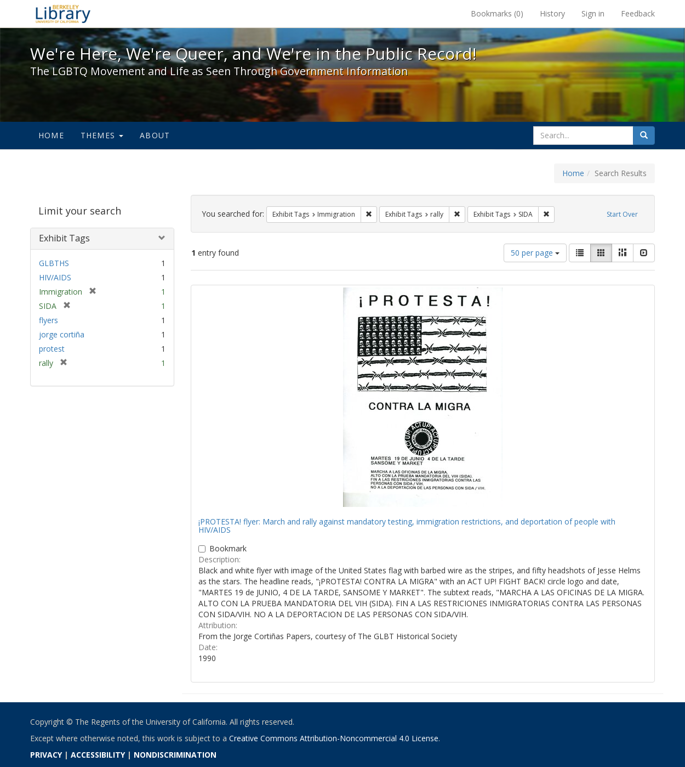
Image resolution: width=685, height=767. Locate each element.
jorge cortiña (61, 334)
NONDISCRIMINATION (175, 754)
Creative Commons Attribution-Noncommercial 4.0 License (333, 738)
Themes (102, 135)
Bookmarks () (497, 13)
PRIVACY (46, 754)
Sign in (592, 13)
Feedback (638, 13)
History (552, 13)
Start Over (622, 214)
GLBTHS (54, 263)
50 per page (535, 252)
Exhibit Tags (64, 238)
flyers (48, 320)
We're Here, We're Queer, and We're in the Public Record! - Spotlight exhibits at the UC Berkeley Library (63, 13)
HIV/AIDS (55, 277)
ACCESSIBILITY (98, 754)
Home (51, 135)
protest (52, 348)
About (155, 135)
